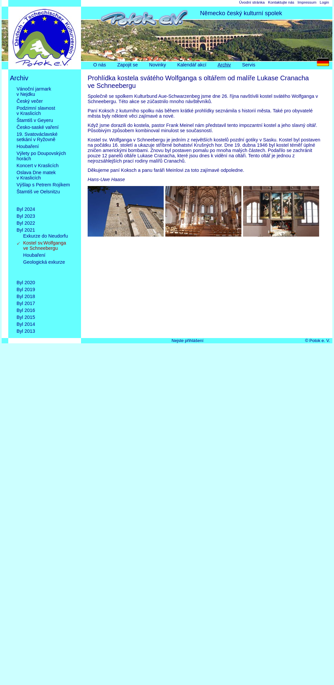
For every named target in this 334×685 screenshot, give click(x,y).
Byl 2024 (26, 209)
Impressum (307, 2)
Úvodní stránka (252, 2)
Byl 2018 (26, 296)
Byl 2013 (26, 331)
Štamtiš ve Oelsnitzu (38, 197)
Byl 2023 (26, 216)
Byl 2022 (26, 223)
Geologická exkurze (44, 267)
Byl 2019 (26, 289)
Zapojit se (127, 64)
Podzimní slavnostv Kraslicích (36, 110)
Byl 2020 (26, 282)
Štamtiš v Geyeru (35, 120)
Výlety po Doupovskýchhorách (41, 156)
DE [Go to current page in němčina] (324, 63)
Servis (248, 64)
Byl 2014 (26, 324)
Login (324, 2)
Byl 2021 (26, 230)
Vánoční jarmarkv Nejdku (34, 91)
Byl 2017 (26, 303)
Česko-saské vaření (38, 127)
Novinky (157, 64)
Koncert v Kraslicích (38, 165)
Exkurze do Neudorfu (45, 236)
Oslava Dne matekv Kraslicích (36, 175)
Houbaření (28, 146)
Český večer (30, 101)
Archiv (224, 64)
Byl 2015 (26, 317)
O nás (99, 64)
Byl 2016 (26, 310)
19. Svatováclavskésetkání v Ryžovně (37, 137)
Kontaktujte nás (281, 2)
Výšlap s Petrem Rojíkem (43, 184)
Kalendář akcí (191, 64)
